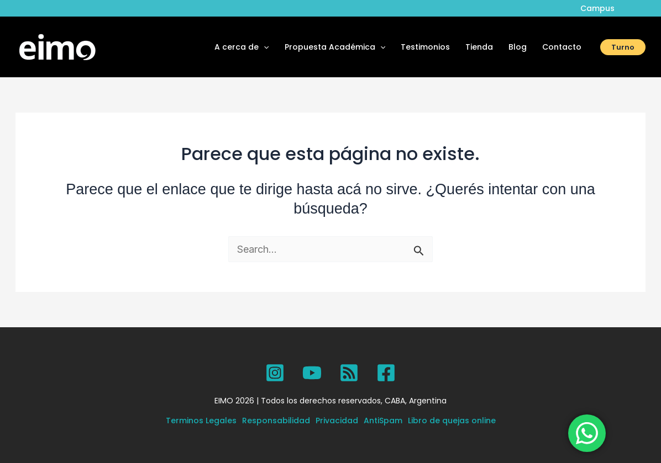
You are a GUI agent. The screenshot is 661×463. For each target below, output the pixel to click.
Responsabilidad (276, 420)
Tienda (479, 46)
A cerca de (241, 47)
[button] (264, 47)
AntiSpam (383, 420)
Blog (517, 46)
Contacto (561, 46)
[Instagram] (275, 373)
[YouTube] (312, 373)
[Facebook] (386, 373)
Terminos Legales (201, 420)
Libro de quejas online (452, 420)
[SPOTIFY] (349, 373)
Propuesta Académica (335, 47)
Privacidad (337, 420)
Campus (597, 8)
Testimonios (425, 46)
